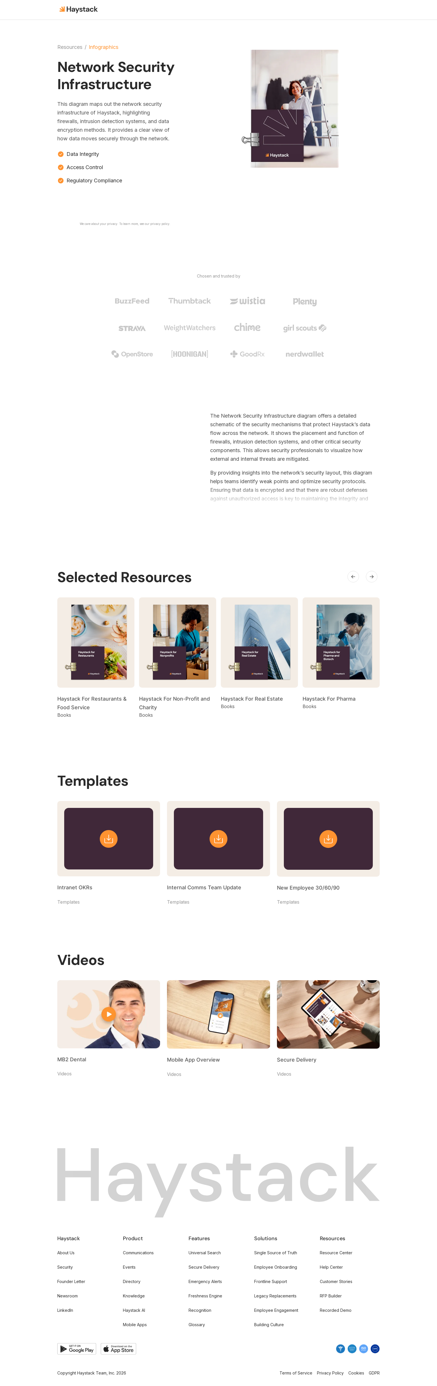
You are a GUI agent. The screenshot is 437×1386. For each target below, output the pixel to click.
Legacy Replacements (275, 1295)
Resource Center (336, 1252)
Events (129, 1267)
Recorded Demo (336, 1310)
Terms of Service (296, 1372)
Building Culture (269, 1324)
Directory (131, 1281)
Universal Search (205, 1252)
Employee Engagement (276, 1310)
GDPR (374, 1372)
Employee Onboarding (275, 1267)
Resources (69, 47)
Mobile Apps (135, 1324)
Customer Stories (336, 1281)
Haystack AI (134, 1310)
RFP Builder (331, 1295)
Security (65, 1267)
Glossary (197, 1324)
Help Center (331, 1267)
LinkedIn (65, 1310)
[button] (353, 577)
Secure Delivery (204, 1267)
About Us (66, 1252)
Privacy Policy (330, 1372)
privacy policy (160, 223)
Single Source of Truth (275, 1252)
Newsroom (67, 1295)
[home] (79, 9)
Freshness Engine (205, 1295)
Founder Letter (71, 1281)
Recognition (200, 1310)
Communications (138, 1252)
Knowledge (134, 1295)
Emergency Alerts (205, 1281)
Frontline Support (270, 1281)
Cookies (356, 1372)
